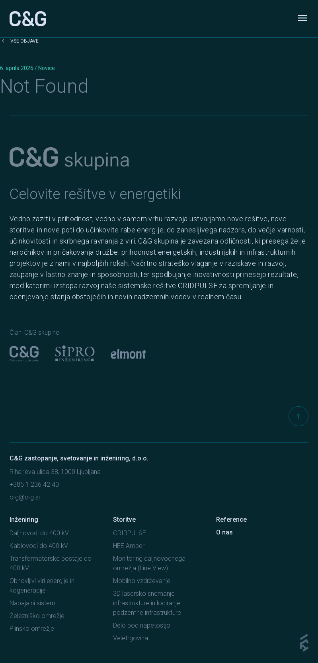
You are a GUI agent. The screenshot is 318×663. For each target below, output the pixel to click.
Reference (231, 519)
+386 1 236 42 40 (34, 484)
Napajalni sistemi (33, 603)
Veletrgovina (130, 638)
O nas (224, 532)
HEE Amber (128, 546)
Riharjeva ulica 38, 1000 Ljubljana (55, 472)
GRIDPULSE (129, 533)
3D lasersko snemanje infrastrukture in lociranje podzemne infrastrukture (147, 603)
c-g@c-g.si (25, 497)
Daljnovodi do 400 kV (39, 533)
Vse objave (19, 41)
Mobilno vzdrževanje (141, 581)
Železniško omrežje (37, 616)
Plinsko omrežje (32, 628)
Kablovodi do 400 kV (39, 546)
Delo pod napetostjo (141, 625)
